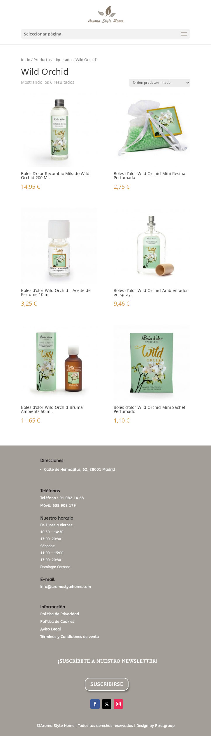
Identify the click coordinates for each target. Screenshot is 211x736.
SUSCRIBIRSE (106, 684)
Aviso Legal (50, 629)
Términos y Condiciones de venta (69, 637)
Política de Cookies (57, 621)
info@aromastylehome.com (65, 586)
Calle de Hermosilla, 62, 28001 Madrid (79, 469)
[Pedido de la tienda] (159, 83)
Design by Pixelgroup (155, 725)
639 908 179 (64, 505)
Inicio (25, 59)
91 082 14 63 (71, 498)
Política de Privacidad (59, 614)
